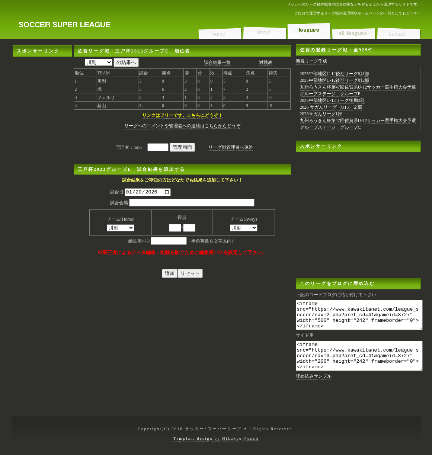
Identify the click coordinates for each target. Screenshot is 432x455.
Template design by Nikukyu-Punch (216, 438)
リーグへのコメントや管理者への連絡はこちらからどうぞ (182, 125)
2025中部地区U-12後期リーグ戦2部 (334, 80)
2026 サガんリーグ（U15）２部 (331, 107)
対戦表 (265, 62)
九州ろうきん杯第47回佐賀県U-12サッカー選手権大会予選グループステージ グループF (358, 90)
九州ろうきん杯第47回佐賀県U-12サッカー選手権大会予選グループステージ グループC (358, 124)
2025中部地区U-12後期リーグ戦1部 (334, 73)
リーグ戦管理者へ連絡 (230, 147)
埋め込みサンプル (314, 387)
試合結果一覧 (217, 62)
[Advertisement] (42, 168)
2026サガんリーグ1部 (321, 113)
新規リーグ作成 (311, 61)
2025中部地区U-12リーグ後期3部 (332, 100)
